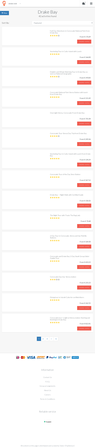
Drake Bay (47, 12)
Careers (47, 395)
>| (56, 339)
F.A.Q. (47, 382)
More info (84, 41)
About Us (47, 390)
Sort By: (5, 23)
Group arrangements (47, 386)
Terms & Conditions (47, 399)
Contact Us (47, 377)
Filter (4, 13)
